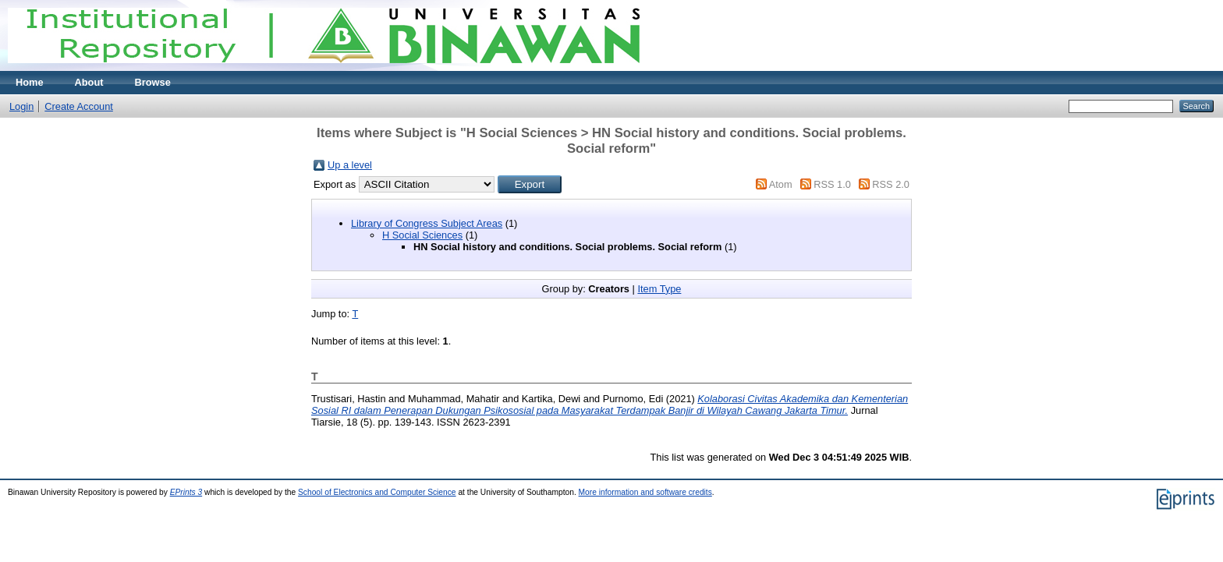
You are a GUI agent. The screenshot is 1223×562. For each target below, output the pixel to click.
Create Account (78, 106)
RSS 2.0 (890, 184)
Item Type (659, 289)
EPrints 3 (186, 492)
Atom (780, 184)
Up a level (350, 165)
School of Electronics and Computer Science (377, 492)
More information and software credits (645, 492)
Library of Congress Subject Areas (426, 223)
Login (21, 106)
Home (30, 82)
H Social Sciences (422, 235)
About (89, 82)
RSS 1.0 (832, 184)
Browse (153, 82)
